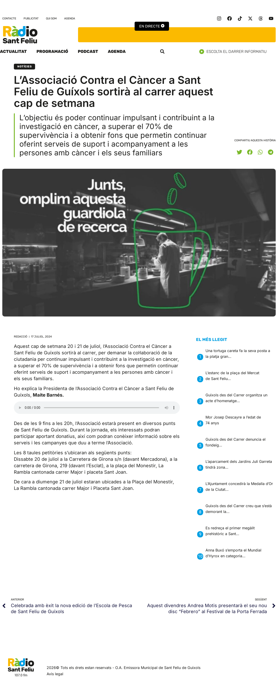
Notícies (24, 66)
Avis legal (55, 674)
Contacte (9, 18)
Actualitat (13, 51)
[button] (162, 51)
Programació (52, 51)
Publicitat (31, 18)
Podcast (88, 51)
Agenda (69, 18)
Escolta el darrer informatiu (234, 51)
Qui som (51, 18)
